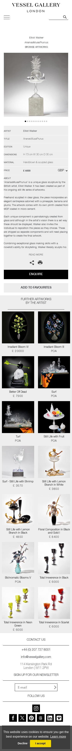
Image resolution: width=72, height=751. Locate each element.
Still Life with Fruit (54, 437)
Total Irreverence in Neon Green (18, 624)
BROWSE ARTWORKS (36, 47)
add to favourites (36, 287)
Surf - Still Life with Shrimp (17, 481)
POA (54, 351)
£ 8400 (54, 537)
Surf (54, 392)
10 (46, 121)
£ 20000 (18, 351)
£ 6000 (54, 582)
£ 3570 (18, 486)
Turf (18, 437)
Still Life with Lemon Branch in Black (18, 531)
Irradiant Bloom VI (18, 347)
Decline (22, 743)
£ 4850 (18, 537)
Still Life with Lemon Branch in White (54, 483)
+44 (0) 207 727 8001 (36, 650)
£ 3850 (54, 489)
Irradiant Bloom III (54, 347)
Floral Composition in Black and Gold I (54, 531)
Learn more (58, 736)
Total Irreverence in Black (54, 578)
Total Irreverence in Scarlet (54, 622)
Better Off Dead (18, 392)
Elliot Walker (36, 38)
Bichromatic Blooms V (18, 578)
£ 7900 (18, 396)
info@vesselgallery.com (36, 657)
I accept (40, 743)
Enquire (36, 274)
